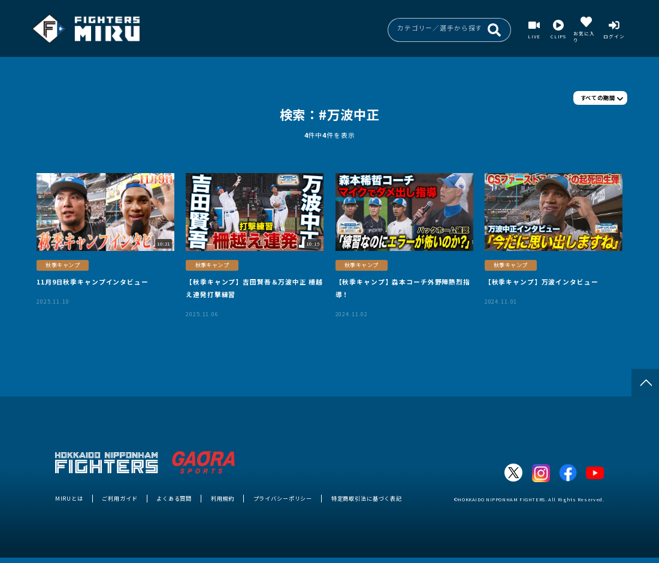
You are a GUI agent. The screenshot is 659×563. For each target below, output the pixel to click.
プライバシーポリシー (283, 498)
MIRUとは (69, 498)
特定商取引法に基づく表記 (366, 498)
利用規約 (222, 498)
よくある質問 (174, 498)
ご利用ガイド (119, 498)
